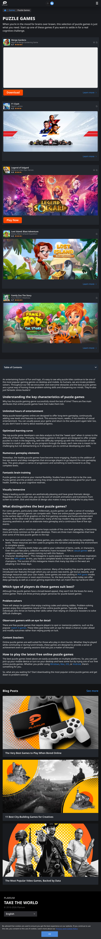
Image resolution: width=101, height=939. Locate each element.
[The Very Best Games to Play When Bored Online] (50, 726)
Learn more (88, 92)
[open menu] (97, 3)
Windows (54, 664)
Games (12, 10)
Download (13, 92)
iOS (67, 664)
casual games (80, 550)
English (10, 914)
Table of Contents (13, 367)
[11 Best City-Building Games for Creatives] (50, 790)
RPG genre (19, 558)
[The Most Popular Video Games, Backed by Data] (50, 854)
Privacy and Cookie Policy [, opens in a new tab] (67, 928)
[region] (50, 930)
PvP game (82, 574)
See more (92, 691)
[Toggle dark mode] (50, 3)
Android (77, 664)
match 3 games (18, 627)
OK (49, 934)
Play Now (13, 220)
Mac (62, 664)
